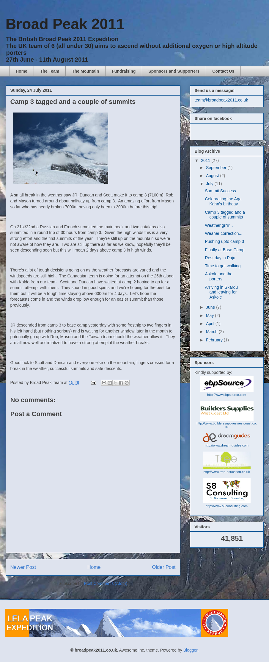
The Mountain (85, 71)
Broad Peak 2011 (65, 24)
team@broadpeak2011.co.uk (221, 100)
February (215, 340)
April (210, 323)
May (210, 315)
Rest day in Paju (220, 257)
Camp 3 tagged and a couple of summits (225, 215)
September (216, 167)
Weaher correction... (223, 233)
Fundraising (124, 71)
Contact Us (223, 71)
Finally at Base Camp (224, 249)
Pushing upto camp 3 (224, 241)
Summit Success (220, 190)
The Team (49, 71)
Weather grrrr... (219, 225)
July (210, 183)
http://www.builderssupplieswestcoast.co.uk (226, 425)
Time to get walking (222, 265)
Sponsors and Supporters (173, 71)
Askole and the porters (218, 276)
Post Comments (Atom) (105, 583)
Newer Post (23, 567)
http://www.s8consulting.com (227, 506)
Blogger (190, 650)
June (211, 307)
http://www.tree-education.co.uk (226, 472)
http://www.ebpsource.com (226, 394)
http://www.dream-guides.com (226, 445)
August (213, 175)
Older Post (163, 567)
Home (21, 71)
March (212, 331)
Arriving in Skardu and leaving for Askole (221, 292)
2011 (206, 160)
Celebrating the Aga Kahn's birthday (223, 201)
